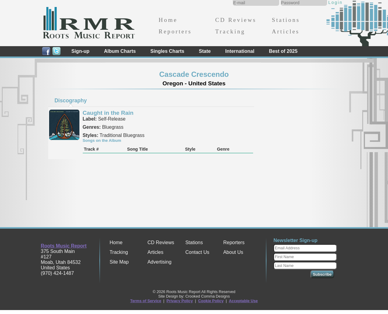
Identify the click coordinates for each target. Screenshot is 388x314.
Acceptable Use (243, 301)
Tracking (230, 31)
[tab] (70, 100)
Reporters (175, 31)
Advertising (159, 262)
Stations (286, 20)
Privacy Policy (179, 301)
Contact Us (197, 252)
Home (168, 20)
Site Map (119, 262)
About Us (233, 252)
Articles (285, 31)
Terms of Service (145, 301)
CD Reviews (235, 20)
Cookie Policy (211, 301)
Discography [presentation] (71, 100)
